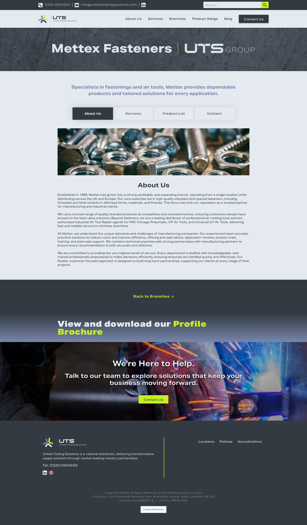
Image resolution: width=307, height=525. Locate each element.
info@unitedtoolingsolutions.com (109, 5)
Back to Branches (153, 296)
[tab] (92, 113)
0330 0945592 (57, 5)
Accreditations (250, 441)
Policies (226, 441)
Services (155, 19)
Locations (206, 441)
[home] (57, 19)
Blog (228, 19)
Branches (177, 19)
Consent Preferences (153, 509)
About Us (133, 19)
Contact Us (254, 19)
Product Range (205, 19)
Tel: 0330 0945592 (60, 465)
